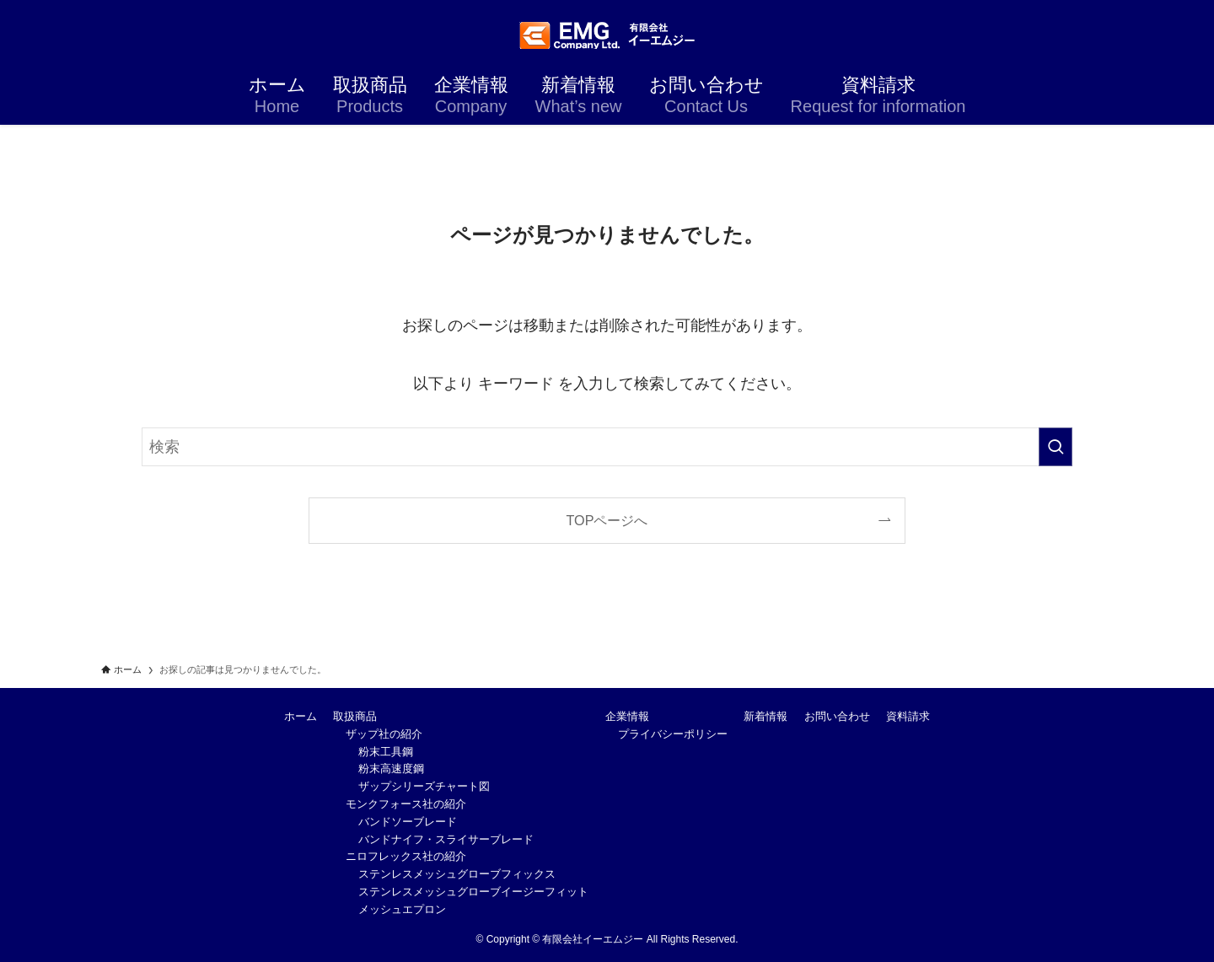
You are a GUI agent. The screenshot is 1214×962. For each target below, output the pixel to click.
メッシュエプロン (402, 909)
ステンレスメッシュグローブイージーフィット (473, 891)
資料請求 (908, 716)
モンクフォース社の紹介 (406, 804)
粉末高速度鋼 (391, 768)
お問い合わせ (837, 716)
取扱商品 (355, 716)
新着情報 (765, 716)
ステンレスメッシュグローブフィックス (457, 874)
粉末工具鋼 (385, 751)
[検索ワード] (607, 446)
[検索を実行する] (1055, 446)
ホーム (300, 716)
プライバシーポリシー (673, 734)
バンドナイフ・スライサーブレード (446, 839)
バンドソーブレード (407, 821)
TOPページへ (607, 520)
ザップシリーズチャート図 (424, 786)
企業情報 (627, 716)
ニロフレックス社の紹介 (406, 856)
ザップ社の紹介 (384, 734)
